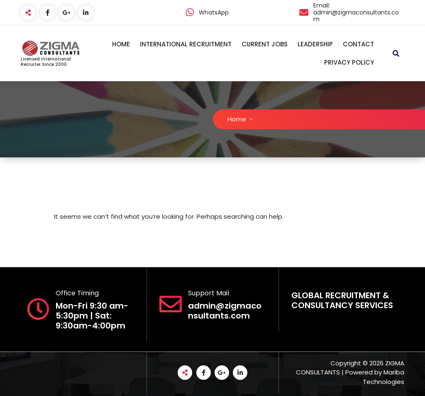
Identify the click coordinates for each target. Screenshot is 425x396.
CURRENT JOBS (265, 44)
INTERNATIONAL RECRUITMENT (186, 44)
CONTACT (358, 44)
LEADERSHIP (315, 44)
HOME (121, 44)
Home (241, 119)
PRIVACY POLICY (349, 62)
